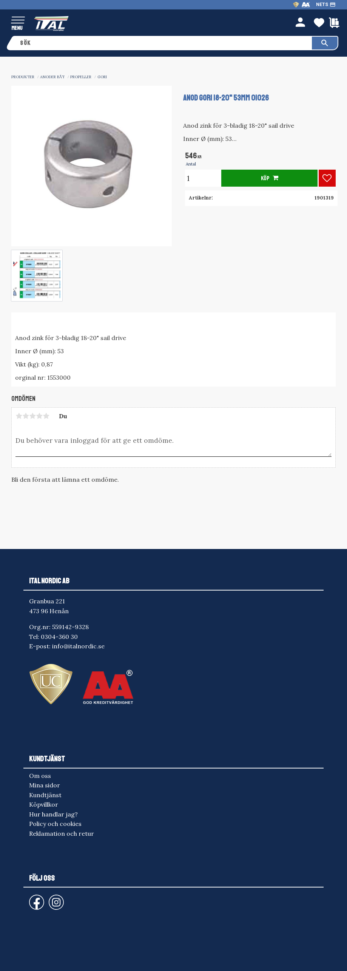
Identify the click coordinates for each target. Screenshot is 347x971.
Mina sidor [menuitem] (44, 785)
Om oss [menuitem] (40, 775)
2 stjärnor (25, 416)
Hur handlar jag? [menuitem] (53, 814)
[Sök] (324, 43)
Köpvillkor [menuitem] (43, 804)
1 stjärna (18, 416)
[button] (18, 20)
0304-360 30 (59, 636)
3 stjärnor (32, 416)
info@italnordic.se (78, 646)
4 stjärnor (39, 416)
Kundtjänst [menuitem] (45, 795)
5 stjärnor (46, 416)
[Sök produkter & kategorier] (163, 43)
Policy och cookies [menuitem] (55, 823)
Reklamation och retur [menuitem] (61, 833)
